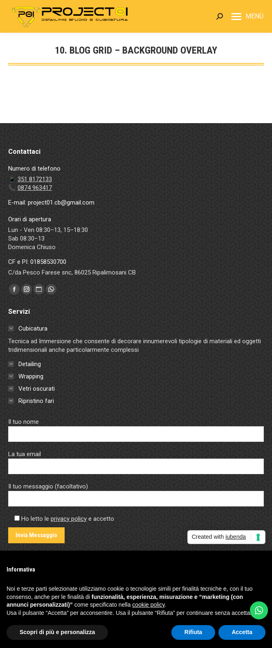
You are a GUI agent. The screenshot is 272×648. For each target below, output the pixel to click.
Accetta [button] (242, 632)
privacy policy (69, 518)
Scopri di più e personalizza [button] (57, 632)
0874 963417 (35, 187)
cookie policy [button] (148, 604)
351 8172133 (35, 179)
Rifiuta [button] (193, 632)
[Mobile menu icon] (247, 16)
